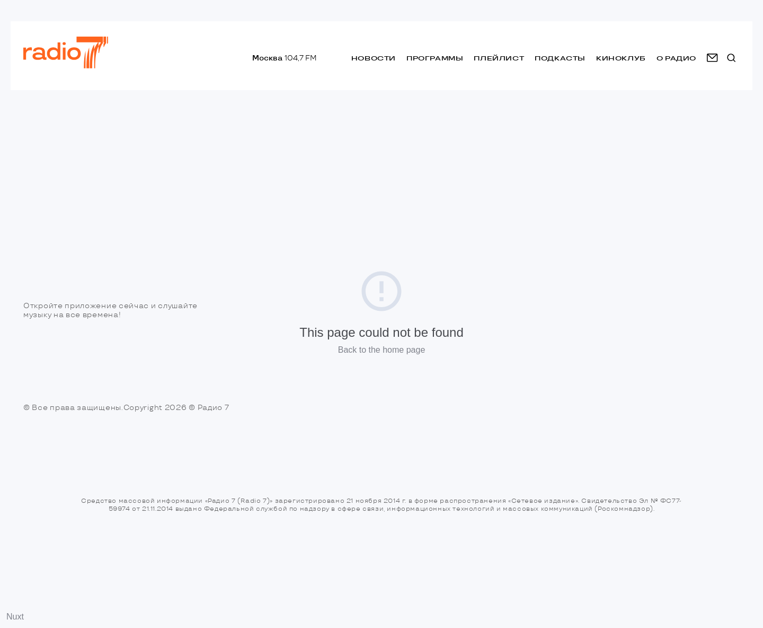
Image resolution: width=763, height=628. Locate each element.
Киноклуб (621, 58)
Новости (373, 58)
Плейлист (499, 58)
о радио (676, 58)
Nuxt (15, 616)
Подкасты (560, 58)
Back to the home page (381, 349)
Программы (434, 58)
